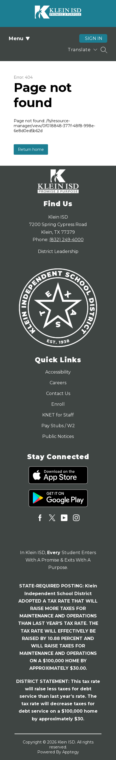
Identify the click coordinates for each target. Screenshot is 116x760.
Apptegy (70, 752)
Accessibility (58, 372)
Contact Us (58, 393)
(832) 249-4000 (66, 239)
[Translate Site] (82, 49)
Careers (58, 382)
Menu (19, 39)
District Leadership (58, 251)
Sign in (93, 38)
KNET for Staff (58, 415)
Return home (31, 149)
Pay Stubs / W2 (58, 425)
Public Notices (58, 436)
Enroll (58, 404)
